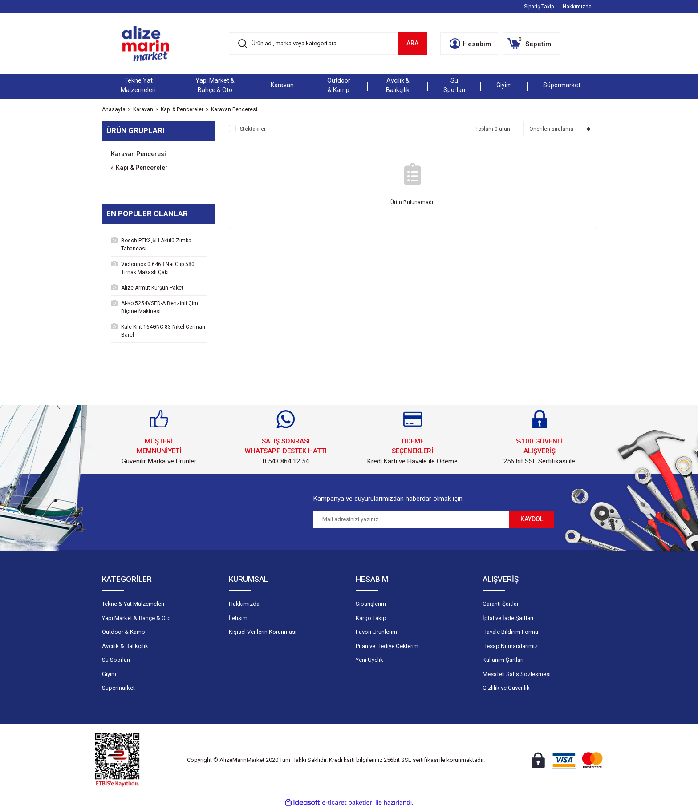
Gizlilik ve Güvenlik (506, 687)
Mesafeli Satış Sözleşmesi (517, 674)
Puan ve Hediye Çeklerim (387, 646)
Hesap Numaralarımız (510, 646)
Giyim (109, 674)
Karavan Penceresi (234, 109)
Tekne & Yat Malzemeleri (133, 603)
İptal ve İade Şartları (508, 618)
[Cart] (531, 43)
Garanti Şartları (501, 603)
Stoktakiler (253, 129)
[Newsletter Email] (411, 519)
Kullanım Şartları (503, 659)
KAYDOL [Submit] (531, 519)
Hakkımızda (577, 7)
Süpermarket (118, 687)
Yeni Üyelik (369, 659)
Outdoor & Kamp (123, 631)
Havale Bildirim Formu (510, 631)
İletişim (238, 618)
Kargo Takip (371, 618)
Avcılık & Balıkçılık (125, 646)
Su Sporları (116, 659)
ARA (412, 43)
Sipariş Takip (539, 7)
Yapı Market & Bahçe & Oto (136, 618)
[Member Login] (469, 43)
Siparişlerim (371, 603)
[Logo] (145, 43)
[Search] (328, 43)
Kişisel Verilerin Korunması (262, 631)
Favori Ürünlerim (376, 631)
